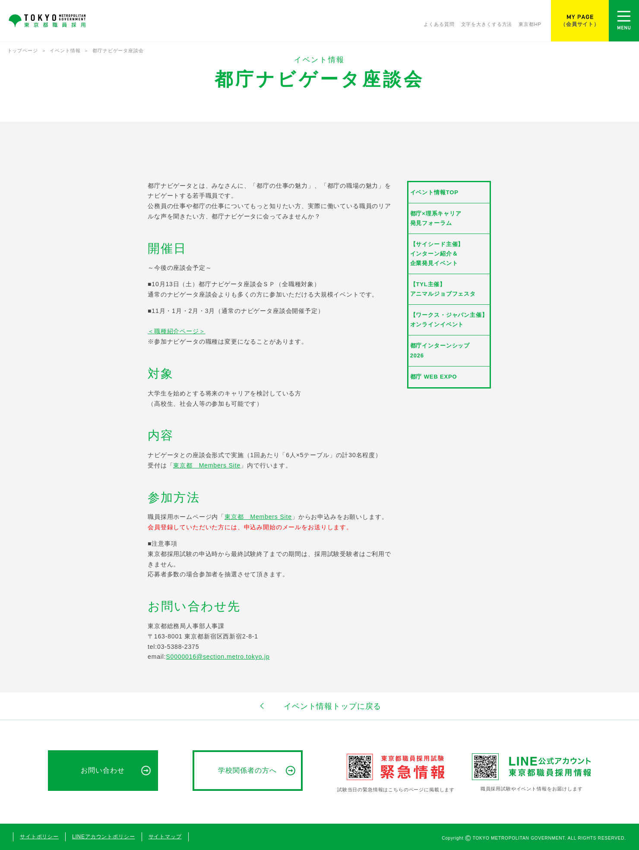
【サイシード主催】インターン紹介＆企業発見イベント (437, 253)
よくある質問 (439, 24)
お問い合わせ (103, 770)
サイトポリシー (39, 837)
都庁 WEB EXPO (433, 376)
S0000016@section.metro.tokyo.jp (217, 656)
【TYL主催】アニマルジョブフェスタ (443, 289)
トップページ (22, 50)
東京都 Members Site (206, 465)
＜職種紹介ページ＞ (177, 331)
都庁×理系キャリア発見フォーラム (436, 218)
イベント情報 (65, 50)
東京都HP (530, 24)
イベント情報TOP (434, 192)
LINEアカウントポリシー (103, 837)
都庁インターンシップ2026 (440, 350)
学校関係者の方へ (247, 770)
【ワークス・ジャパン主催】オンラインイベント (449, 320)
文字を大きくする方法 (486, 24)
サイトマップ (165, 837)
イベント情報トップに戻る (319, 706)
